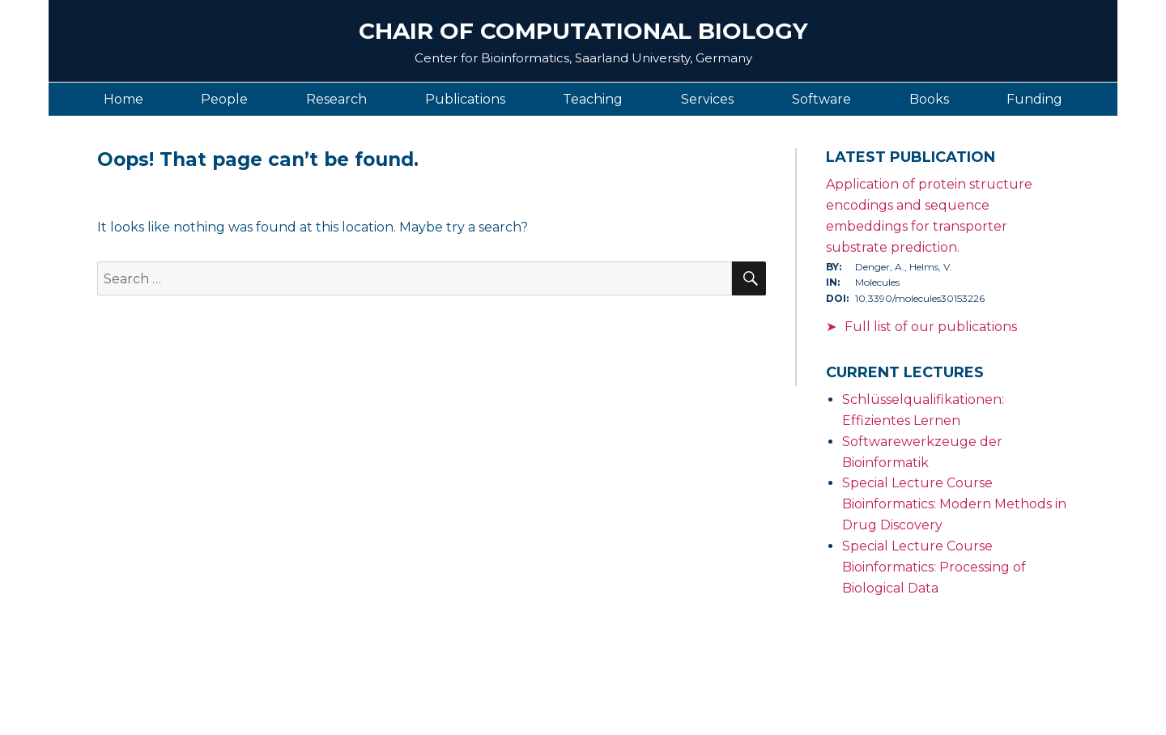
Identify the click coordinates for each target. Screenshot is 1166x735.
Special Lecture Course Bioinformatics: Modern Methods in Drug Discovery (954, 504)
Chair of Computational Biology (583, 31)
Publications (465, 99)
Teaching (593, 99)
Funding (1034, 99)
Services (707, 99)
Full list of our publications (931, 326)
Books (929, 99)
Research (336, 99)
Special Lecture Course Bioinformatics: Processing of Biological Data (934, 567)
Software (821, 99)
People (224, 99)
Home (123, 99)
